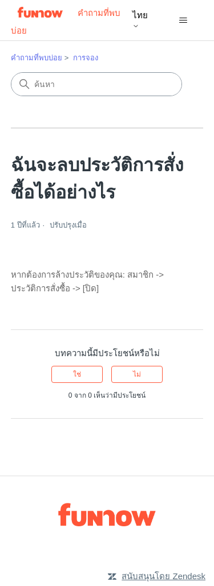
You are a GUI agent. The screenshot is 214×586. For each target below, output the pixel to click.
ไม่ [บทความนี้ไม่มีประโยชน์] (137, 374)
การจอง (85, 57)
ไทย (140, 19)
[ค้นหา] (96, 84)
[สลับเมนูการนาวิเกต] (183, 20)
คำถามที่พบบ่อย (36, 57)
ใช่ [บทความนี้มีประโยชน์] (77, 374)
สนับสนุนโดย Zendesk (163, 576)
